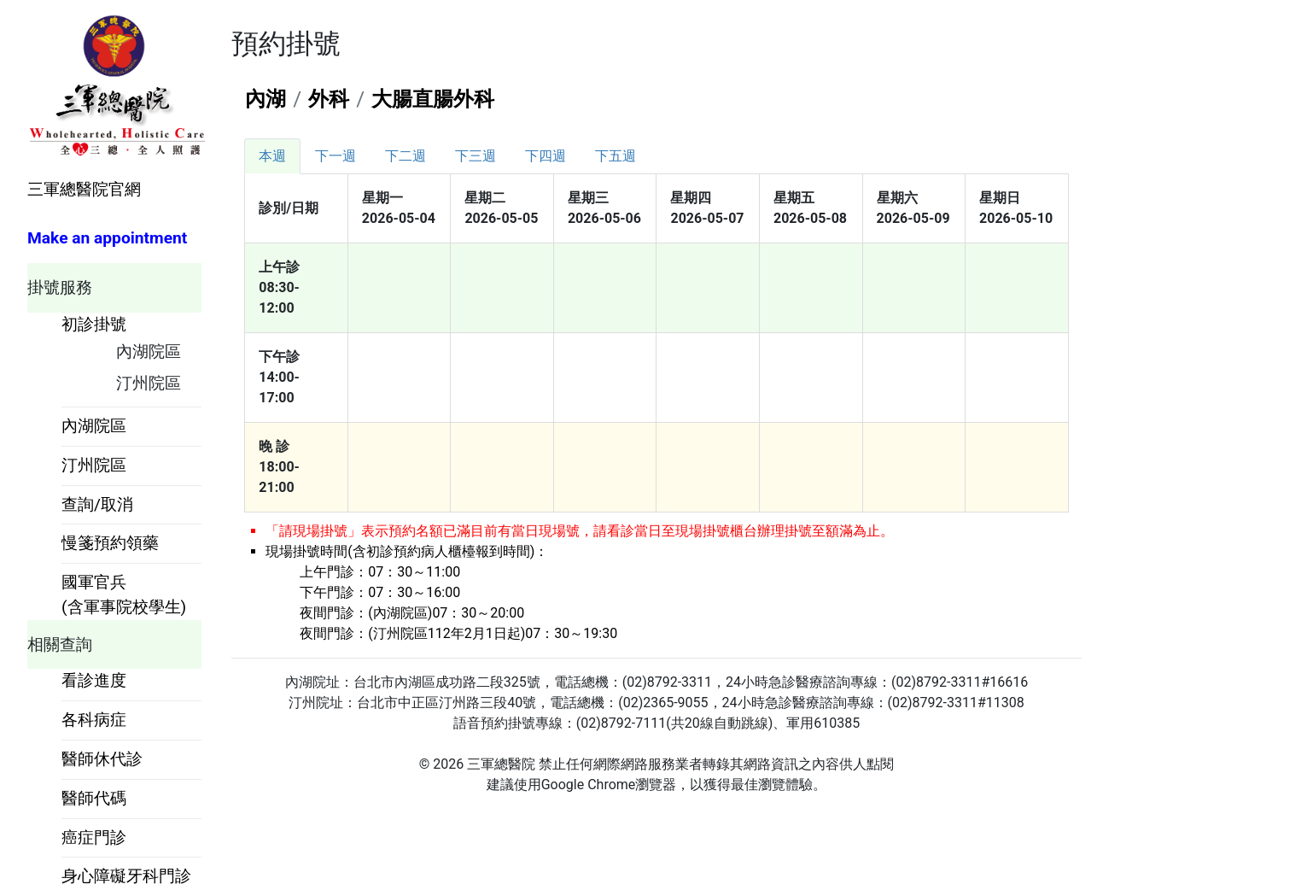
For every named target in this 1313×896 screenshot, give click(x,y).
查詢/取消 (97, 504)
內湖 (265, 99)
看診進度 (93, 680)
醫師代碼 (93, 798)
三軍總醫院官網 (84, 189)
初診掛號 (93, 324)
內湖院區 (148, 351)
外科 (328, 99)
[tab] (272, 156)
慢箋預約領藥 (110, 543)
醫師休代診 (102, 759)
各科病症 (93, 719)
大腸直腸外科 (432, 99)
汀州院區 (148, 383)
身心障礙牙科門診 (126, 876)
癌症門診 (93, 837)
